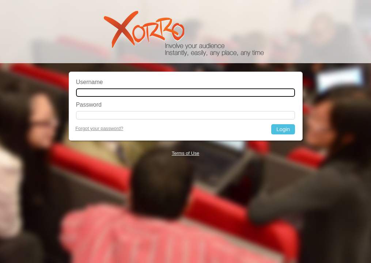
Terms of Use (185, 153)
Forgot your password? (99, 128)
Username (89, 82)
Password (89, 105)
